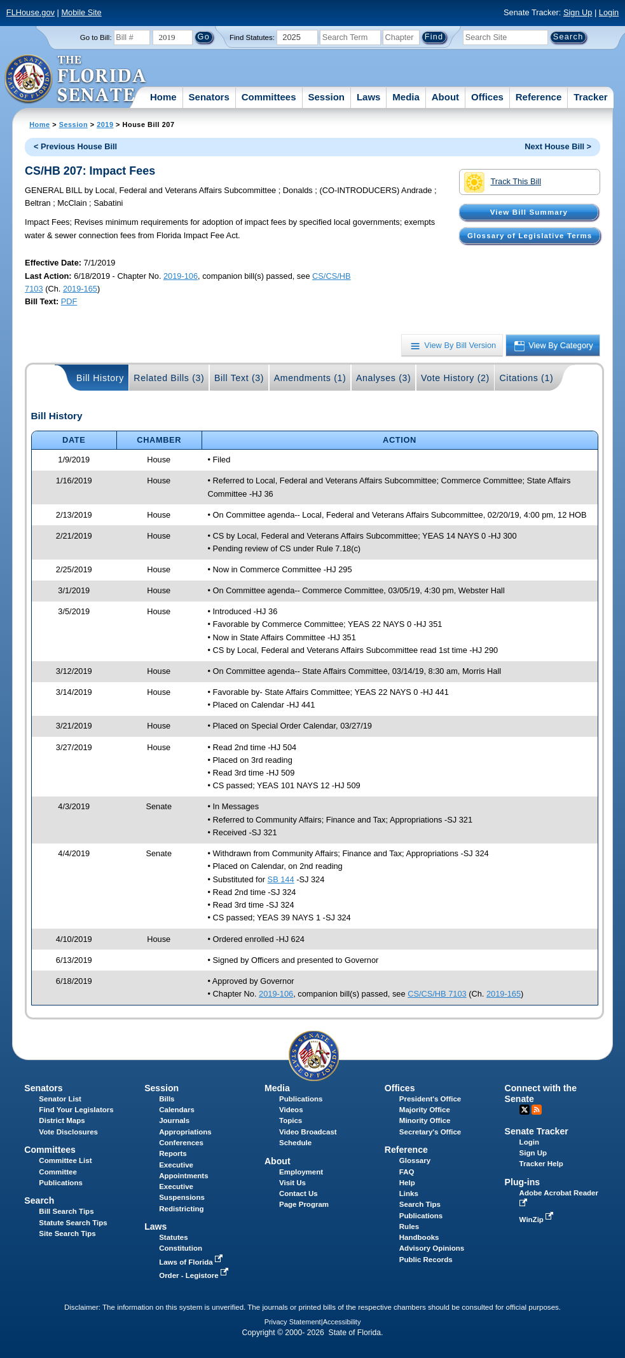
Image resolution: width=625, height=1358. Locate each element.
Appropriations (185, 1132)
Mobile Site (81, 12)
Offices (487, 96)
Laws (369, 96)
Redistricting (181, 1209)
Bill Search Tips (66, 1211)
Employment (301, 1172)
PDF (69, 301)
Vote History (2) (455, 378)
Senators (209, 96)
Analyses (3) (383, 378)
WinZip (537, 1219)
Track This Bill (502, 182)
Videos (291, 1109)
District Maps (62, 1120)
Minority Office (425, 1120)
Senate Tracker (536, 1131)
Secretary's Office (430, 1132)
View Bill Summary (529, 212)
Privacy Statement (292, 1322)
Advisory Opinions (431, 1248)
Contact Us (298, 1193)
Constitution (180, 1248)
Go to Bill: (96, 37)
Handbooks (419, 1237)
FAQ (407, 1172)
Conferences (181, 1142)
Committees (269, 96)
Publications (300, 1099)
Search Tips (420, 1204)
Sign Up (578, 12)
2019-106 (180, 276)
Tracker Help (541, 1163)
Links (408, 1193)
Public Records (426, 1259)
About (445, 96)
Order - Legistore (195, 1275)
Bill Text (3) (239, 378)
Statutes (173, 1237)
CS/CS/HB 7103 (437, 993)
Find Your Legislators (76, 1109)
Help (407, 1183)
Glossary (414, 1160)
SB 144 (281, 879)
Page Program (304, 1204)
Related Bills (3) (169, 378)
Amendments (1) (310, 378)
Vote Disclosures (68, 1132)
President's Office (430, 1099)
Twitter (524, 1110)
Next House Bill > (558, 146)
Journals (174, 1120)
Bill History (100, 378)
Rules (409, 1226)
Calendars (177, 1109)
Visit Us (292, 1183)
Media (406, 96)
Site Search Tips (67, 1233)
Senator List (60, 1099)
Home (163, 96)
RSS (537, 1110)
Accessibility (342, 1322)
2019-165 (80, 288)
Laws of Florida (192, 1262)
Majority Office (424, 1109)
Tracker (590, 96)
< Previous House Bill (75, 146)
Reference (539, 96)
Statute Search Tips (73, 1223)
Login (609, 12)
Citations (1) (526, 378)
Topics (290, 1120)
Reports (173, 1153)
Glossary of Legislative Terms (529, 235)
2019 (105, 124)
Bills (166, 1099)
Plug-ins (522, 1182)
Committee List (65, 1160)
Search (39, 1200)
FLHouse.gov (30, 12)
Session (326, 96)
